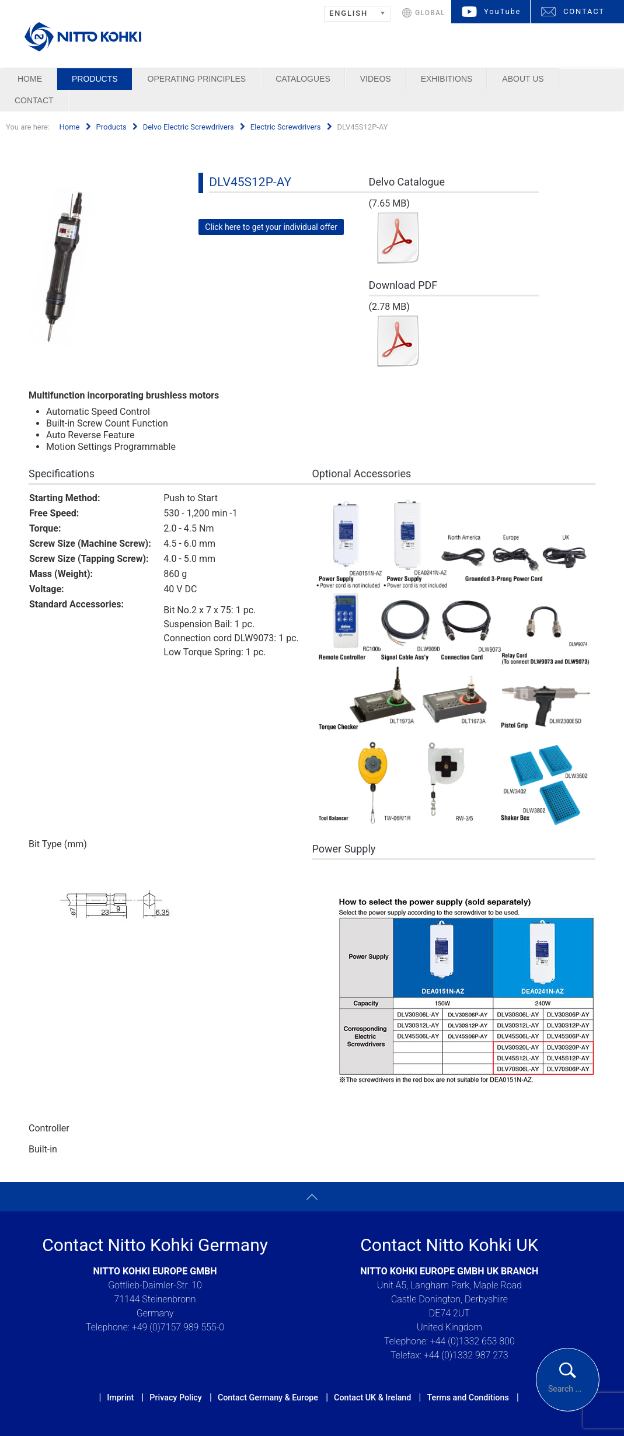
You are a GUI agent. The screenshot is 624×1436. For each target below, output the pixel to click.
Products (95, 78)
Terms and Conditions (467, 1397)
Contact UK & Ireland (372, 1397)
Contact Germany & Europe (268, 1397)
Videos (375, 78)
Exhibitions (447, 78)
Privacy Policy (175, 1397)
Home (30, 78)
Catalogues (303, 78)
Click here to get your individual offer (271, 227)
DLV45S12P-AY (250, 182)
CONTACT (584, 11)
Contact (34, 100)
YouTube (502, 11)
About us (522, 78)
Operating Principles (197, 78)
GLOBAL (430, 13)
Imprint (120, 1397)
